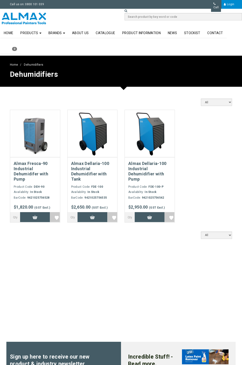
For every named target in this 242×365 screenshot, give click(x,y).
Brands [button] (56, 33)
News (172, 33)
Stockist (192, 33)
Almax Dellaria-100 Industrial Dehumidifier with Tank (90, 171)
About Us (80, 33)
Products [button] (31, 33)
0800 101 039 (34, 4)
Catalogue (105, 33)
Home (8, 33)
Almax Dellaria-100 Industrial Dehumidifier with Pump (147, 171)
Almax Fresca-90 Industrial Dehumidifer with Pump (31, 171)
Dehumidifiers (33, 64)
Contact (215, 33)
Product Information (141, 33)
